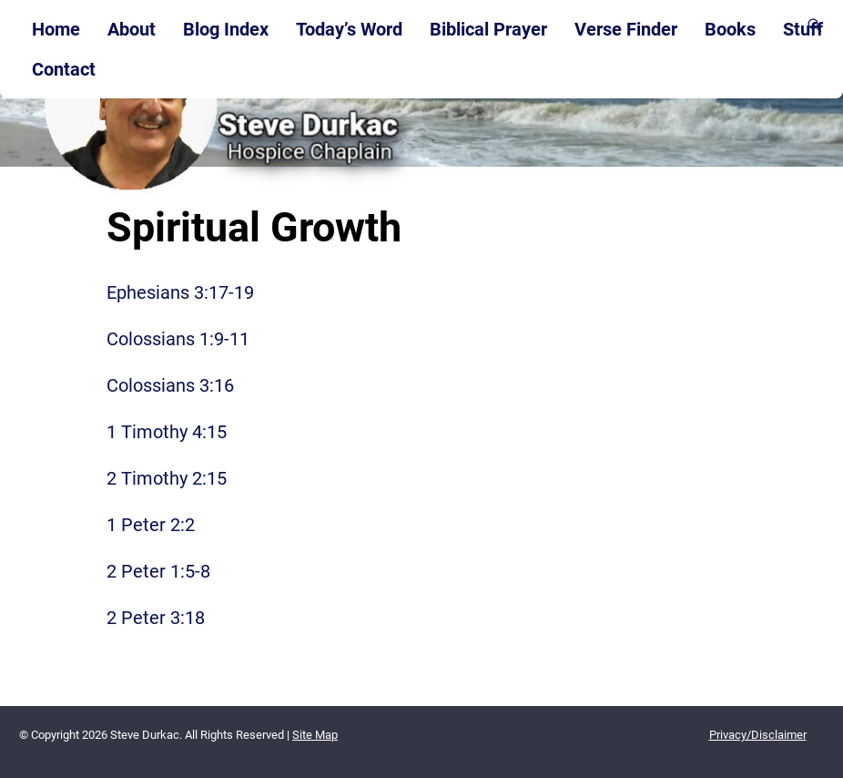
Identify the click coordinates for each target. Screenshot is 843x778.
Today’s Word (349, 29)
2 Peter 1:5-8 (158, 571)
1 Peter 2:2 (151, 525)
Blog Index (226, 29)
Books (730, 29)
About (131, 29)
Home (56, 29)
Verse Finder (625, 29)
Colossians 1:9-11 (178, 339)
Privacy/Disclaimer (758, 735)
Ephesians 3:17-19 (180, 292)
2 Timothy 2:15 (167, 478)
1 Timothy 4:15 (167, 432)
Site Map (315, 735)
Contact (64, 69)
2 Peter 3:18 (156, 618)
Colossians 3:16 (170, 385)
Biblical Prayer (488, 29)
